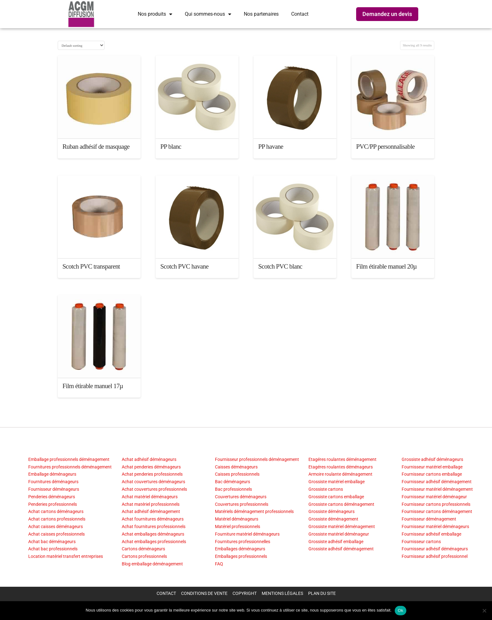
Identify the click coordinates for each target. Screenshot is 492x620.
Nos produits (155, 14)
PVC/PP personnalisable (385, 146)
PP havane (270, 146)
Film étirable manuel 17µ (92, 385)
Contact (299, 14)
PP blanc (170, 146)
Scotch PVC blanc (280, 266)
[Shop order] (81, 45)
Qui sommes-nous (208, 14)
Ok (400, 610)
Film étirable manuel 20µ (386, 266)
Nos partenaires (261, 14)
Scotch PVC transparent (91, 266)
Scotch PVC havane (184, 266)
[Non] (484, 610)
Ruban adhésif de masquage (96, 146)
